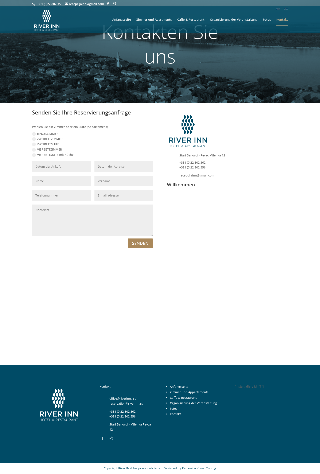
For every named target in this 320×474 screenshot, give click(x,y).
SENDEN (140, 243)
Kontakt (282, 20)
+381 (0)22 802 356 (48, 4)
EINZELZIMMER (45, 134)
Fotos (267, 20)
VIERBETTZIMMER (47, 149)
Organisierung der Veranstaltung (233, 20)
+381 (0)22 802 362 (122, 411)
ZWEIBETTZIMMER (47, 139)
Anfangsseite (121, 20)
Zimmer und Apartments (154, 20)
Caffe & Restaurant (190, 20)
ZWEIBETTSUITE (45, 144)
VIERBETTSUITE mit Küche (53, 155)
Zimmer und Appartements (189, 392)
